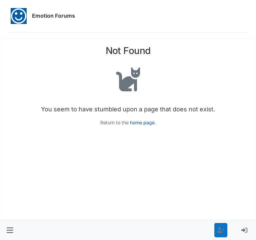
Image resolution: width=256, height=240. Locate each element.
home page (142, 122)
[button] (10, 230)
